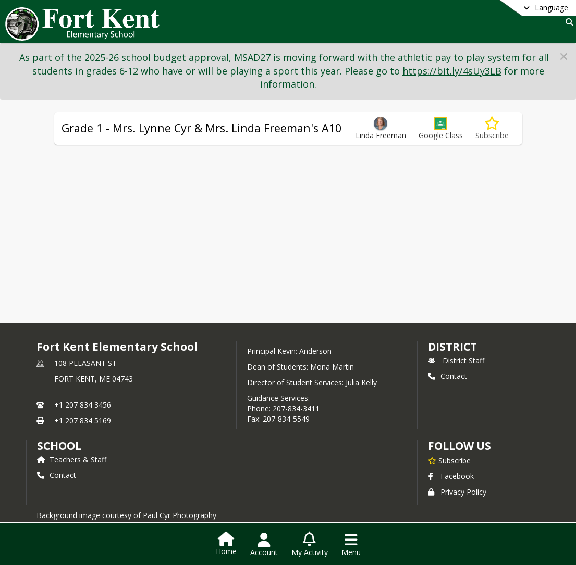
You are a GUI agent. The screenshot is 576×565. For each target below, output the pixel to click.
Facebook (451, 476)
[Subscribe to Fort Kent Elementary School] (449, 460)
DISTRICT (452, 346)
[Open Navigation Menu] (351, 545)
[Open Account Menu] (264, 545)
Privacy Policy (457, 492)
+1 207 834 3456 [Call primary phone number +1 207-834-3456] (82, 405)
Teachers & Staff (71, 459)
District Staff (456, 360)
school (59, 445)
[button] (564, 56)
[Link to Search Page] (567, 22)
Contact (447, 376)
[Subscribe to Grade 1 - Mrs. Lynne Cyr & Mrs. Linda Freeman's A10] (492, 128)
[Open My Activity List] (309, 545)
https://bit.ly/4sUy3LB (451, 71)
